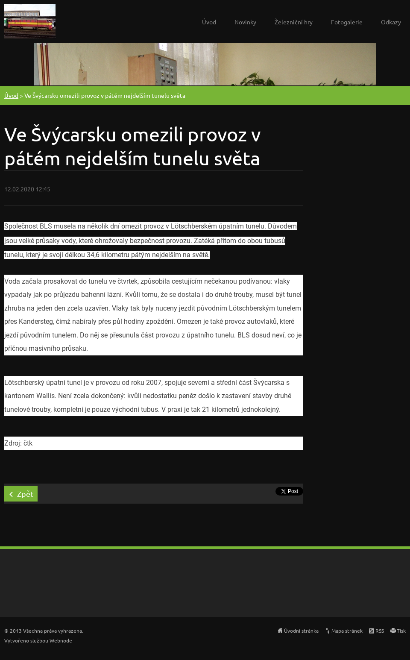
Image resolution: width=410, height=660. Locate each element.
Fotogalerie (347, 22)
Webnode (61, 640)
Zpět (25, 493)
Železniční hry (294, 22)
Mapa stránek (347, 630)
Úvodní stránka (301, 630)
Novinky (245, 22)
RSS (379, 630)
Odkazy (391, 22)
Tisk (401, 630)
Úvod (209, 22)
